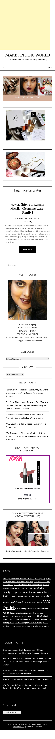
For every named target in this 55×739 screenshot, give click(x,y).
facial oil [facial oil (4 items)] (46, 585)
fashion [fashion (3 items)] (5, 588)
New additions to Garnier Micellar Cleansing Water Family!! (27, 208)
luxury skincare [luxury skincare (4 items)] (39, 596)
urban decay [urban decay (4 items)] (45, 626)
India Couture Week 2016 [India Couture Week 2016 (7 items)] (26, 588)
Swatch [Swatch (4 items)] (29, 626)
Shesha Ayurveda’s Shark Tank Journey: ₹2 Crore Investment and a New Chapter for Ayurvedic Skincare (27, 392)
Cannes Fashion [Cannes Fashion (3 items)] (8, 585)
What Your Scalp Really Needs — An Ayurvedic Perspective (27, 679)
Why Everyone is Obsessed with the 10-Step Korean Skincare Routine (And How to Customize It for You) (27, 436)
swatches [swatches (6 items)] (37, 626)
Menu (49, 67)
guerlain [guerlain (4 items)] (11, 589)
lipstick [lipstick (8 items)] (6, 596)
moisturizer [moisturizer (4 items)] (7, 616)
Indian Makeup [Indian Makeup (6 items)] (22, 592)
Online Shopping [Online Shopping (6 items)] (22, 622)
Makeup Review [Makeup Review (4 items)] (30, 613)
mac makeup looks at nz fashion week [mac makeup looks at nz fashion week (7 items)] (32, 608)
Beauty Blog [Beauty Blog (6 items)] (40, 578)
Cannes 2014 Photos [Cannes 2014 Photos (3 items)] (26, 582)
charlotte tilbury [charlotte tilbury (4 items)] (37, 585)
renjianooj (27, 221)
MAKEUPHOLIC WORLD (27, 55)
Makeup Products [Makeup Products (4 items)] (17, 613)
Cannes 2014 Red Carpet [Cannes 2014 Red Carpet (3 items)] (42, 582)
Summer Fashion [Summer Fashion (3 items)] (21, 626)
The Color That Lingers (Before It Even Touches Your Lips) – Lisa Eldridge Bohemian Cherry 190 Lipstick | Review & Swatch (27, 405)
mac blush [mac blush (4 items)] (6, 602)
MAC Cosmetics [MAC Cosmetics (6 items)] (17, 602)
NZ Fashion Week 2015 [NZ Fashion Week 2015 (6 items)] (23, 619)
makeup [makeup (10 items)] (7, 612)
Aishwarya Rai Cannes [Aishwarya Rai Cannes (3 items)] (26, 578)
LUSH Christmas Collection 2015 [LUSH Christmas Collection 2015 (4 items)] (22, 596)
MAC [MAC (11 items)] (48, 596)
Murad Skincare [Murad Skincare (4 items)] (17, 616)
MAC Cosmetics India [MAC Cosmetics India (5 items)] (33, 602)
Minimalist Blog (19, 727)
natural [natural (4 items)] (34, 616)
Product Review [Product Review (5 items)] (35, 623)
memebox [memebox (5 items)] (40, 613)
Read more (27, 249)
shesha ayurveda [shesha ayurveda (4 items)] (9, 626)
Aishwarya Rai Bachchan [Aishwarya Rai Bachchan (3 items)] (11, 578)
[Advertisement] (25, 25)
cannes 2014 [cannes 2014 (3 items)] (15, 582)
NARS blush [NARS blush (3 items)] (27, 616)
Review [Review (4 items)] (45, 623)
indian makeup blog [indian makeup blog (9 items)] (39, 592)
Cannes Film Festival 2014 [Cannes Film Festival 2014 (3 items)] (22, 585)
